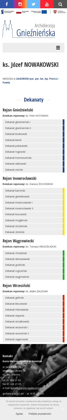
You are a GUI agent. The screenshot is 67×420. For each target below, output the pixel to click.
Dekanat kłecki (13, 140)
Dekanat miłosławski (16, 309)
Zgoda (19, 413)
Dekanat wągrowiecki (17, 276)
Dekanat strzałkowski (17, 321)
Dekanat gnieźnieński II (18, 128)
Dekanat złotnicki (14, 232)
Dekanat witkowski (15, 163)
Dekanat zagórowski (16, 339)
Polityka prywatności (40, 413)
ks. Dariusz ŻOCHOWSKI (39, 184)
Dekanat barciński (15, 190)
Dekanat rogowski (15, 151)
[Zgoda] (62, 408)
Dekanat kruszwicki (15, 214)
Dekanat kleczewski (16, 303)
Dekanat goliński (14, 297)
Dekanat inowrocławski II (19, 208)
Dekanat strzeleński (16, 226)
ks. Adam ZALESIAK (37, 291)
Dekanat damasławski (17, 259)
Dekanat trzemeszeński (18, 157)
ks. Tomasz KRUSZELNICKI (41, 246)
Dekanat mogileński (16, 220)
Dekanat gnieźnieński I (17, 122)
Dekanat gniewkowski (17, 196)
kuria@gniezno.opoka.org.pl (26, 388)
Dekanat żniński (14, 169)
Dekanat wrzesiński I (16, 327)
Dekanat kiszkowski (16, 134)
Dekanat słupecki (14, 315)
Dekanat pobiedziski (16, 145)
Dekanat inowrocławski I (18, 202)
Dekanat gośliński (15, 264)
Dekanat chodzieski (16, 253)
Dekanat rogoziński (16, 271)
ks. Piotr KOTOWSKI (37, 115)
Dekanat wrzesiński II (17, 333)
